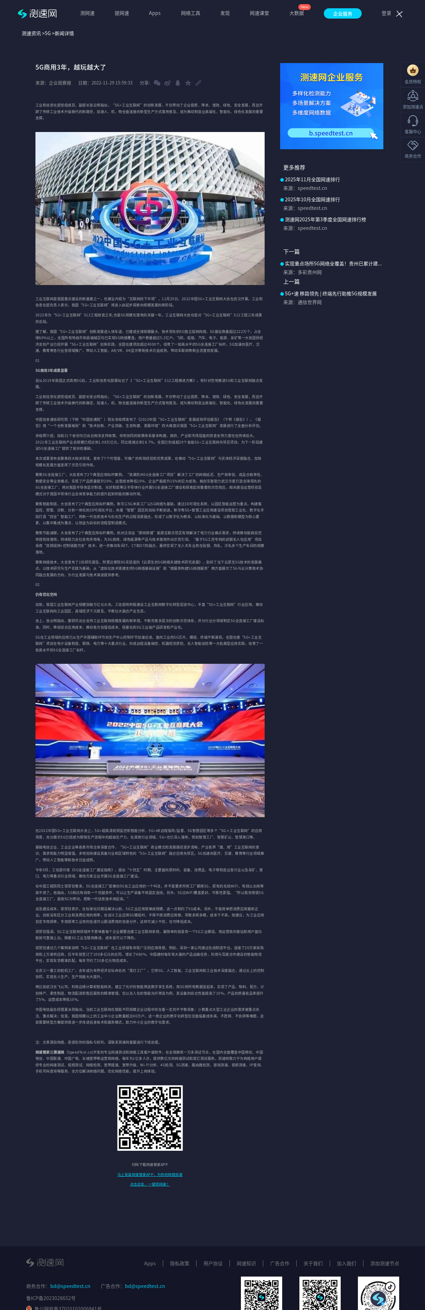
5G (48, 33)
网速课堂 (259, 12)
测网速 (87, 12)
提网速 (122, 12)
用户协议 (213, 1263)
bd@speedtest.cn (70, 1285)
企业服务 (342, 13)
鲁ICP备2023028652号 (51, 1297)
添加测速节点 (384, 1263)
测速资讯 (31, 33)
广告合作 (279, 1263)
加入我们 (346, 1263)
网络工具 (190, 12)
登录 (386, 12)
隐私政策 (179, 1263)
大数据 (296, 12)
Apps (155, 12)
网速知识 (246, 1263)
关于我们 (313, 1263)
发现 (225, 12)
